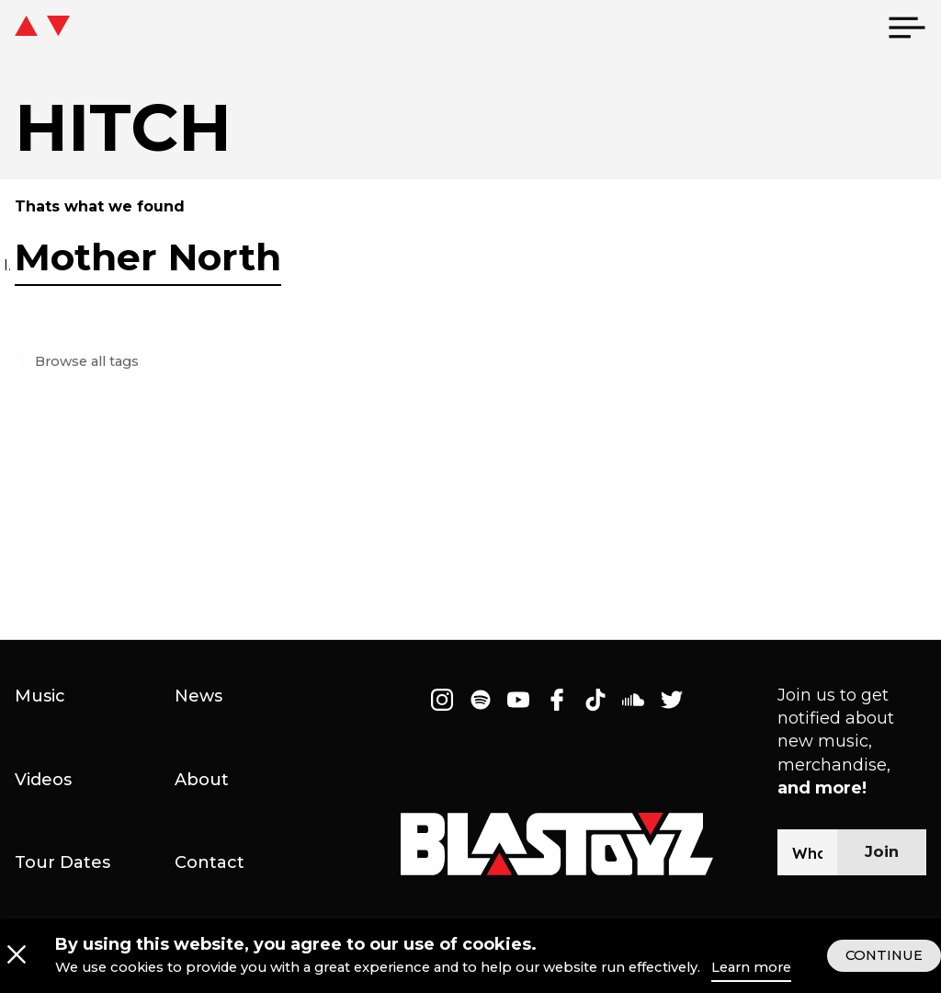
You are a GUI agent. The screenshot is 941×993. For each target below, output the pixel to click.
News (198, 696)
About (202, 780)
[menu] (906, 27)
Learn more (751, 982)
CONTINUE (884, 969)
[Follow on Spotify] (480, 699)
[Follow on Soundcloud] (633, 699)
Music (40, 696)
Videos (43, 780)
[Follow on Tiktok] (595, 699)
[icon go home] (79, 28)
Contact (209, 862)
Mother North (148, 257)
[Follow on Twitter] (671, 699)
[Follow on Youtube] (519, 699)
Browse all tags (84, 362)
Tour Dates (62, 862)
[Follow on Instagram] (442, 699)
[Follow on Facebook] (557, 699)
